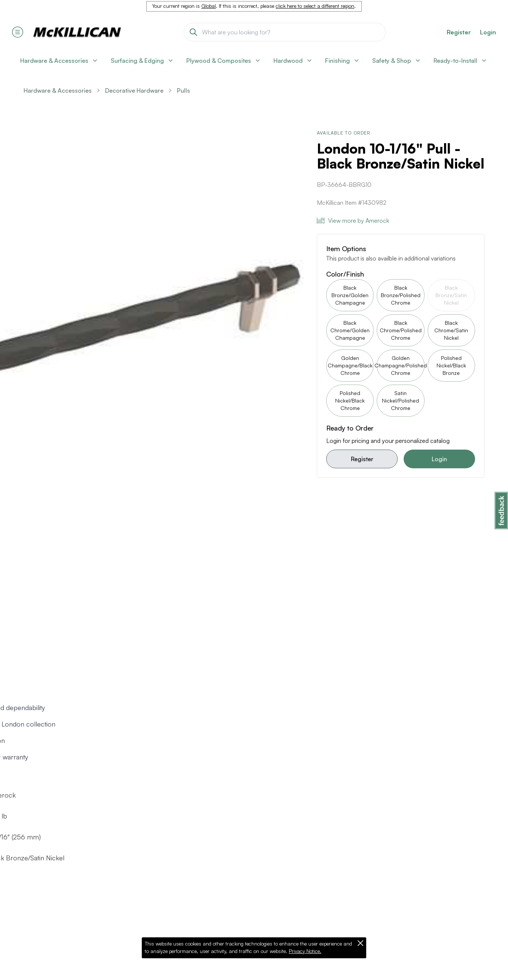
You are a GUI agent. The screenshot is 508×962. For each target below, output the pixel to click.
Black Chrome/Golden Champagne (350, 330)
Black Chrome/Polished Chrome (401, 330)
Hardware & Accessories (58, 90)
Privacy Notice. (305, 951)
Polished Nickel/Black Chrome (350, 400)
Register (362, 459)
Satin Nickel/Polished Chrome (400, 400)
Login (488, 32)
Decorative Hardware (134, 90)
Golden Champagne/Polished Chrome (400, 365)
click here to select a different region (315, 6)
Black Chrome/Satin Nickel (451, 330)
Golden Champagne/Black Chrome (350, 365)
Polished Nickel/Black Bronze (451, 365)
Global (208, 6)
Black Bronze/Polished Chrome (400, 295)
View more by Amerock (353, 220)
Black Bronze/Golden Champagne (349, 295)
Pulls (183, 90)
